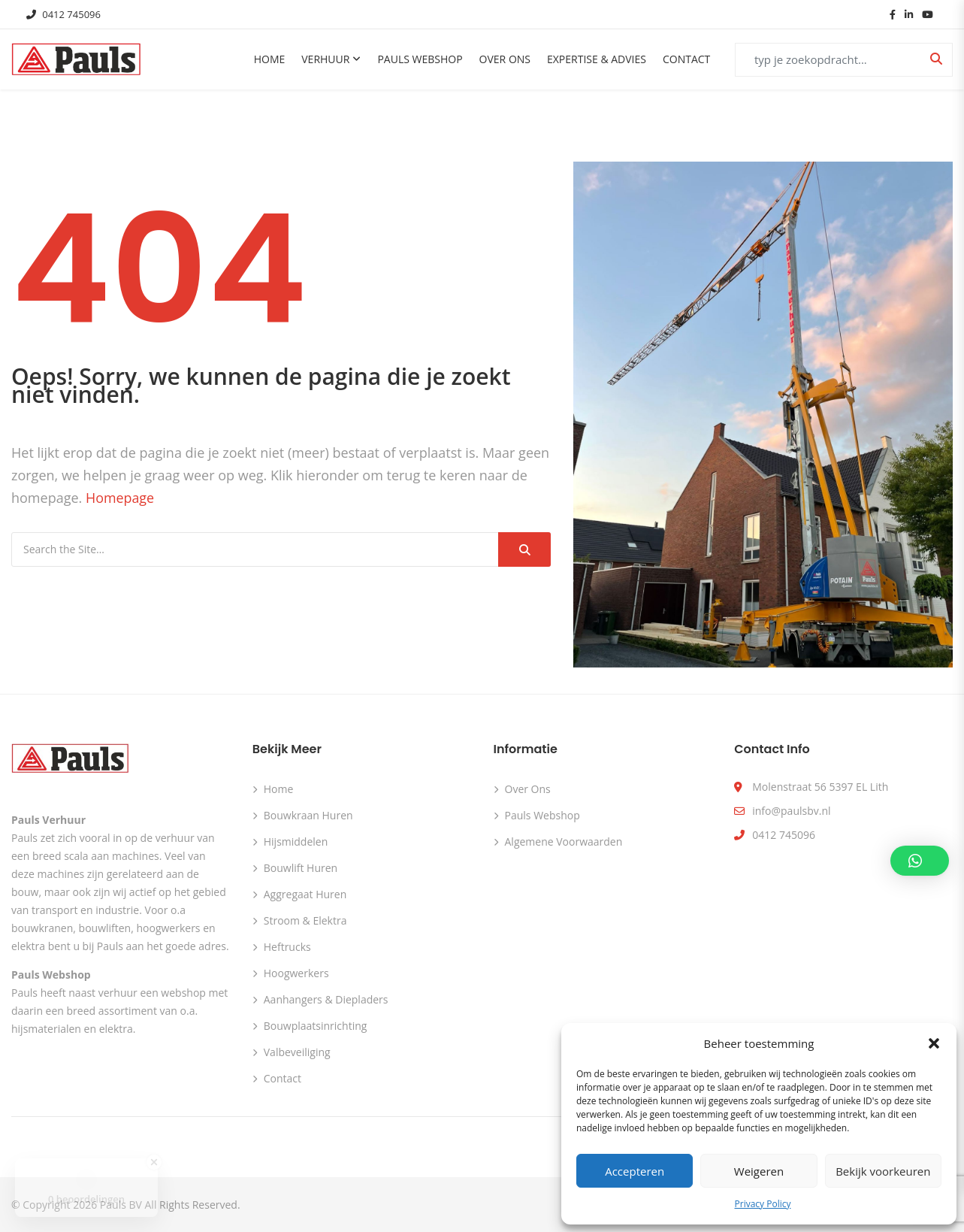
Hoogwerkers (296, 972)
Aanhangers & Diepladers (326, 998)
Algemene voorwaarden (564, 841)
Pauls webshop (542, 814)
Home (270, 59)
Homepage (120, 498)
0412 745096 (63, 14)
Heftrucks (287, 946)
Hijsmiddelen (296, 841)
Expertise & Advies (596, 59)
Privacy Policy (763, 1203)
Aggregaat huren (305, 893)
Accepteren (634, 1171)
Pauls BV (121, 1204)
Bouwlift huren (300, 867)
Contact (686, 59)
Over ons (504, 59)
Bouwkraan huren (308, 814)
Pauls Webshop (419, 59)
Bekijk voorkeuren (883, 1171)
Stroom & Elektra (305, 920)
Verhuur (325, 59)
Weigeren (759, 1171)
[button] (933, 1043)
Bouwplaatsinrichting (315, 1025)
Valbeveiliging (297, 1051)
